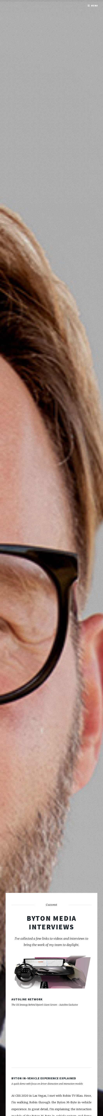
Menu (94, 5)
